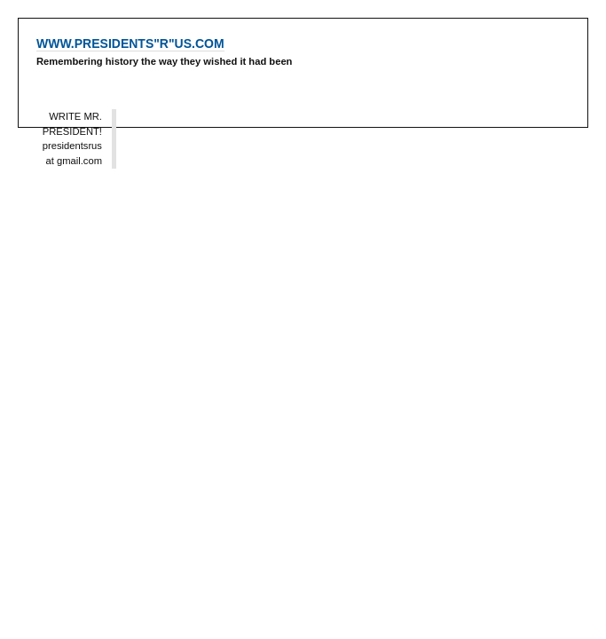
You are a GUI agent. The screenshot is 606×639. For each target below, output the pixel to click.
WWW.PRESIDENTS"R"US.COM (130, 43)
